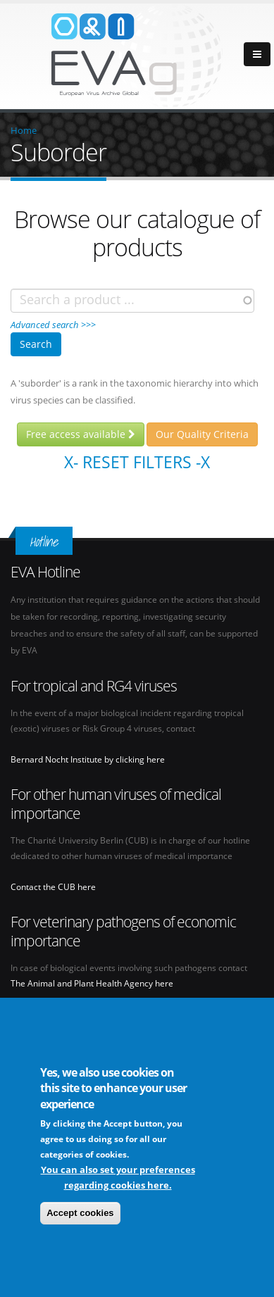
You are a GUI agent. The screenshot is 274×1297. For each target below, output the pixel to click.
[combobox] (132, 301)
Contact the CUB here (53, 886)
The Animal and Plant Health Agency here (92, 983)
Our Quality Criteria (202, 434)
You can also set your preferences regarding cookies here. (118, 1181)
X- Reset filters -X (137, 462)
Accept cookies (79, 1217)
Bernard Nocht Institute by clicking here (88, 759)
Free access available (80, 434)
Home (24, 130)
